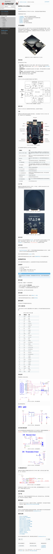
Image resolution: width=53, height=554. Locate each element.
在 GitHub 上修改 (33, 545)
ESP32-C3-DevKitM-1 (4, 14)
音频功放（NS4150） (23, 531)
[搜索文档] (8, 8)
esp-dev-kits (8, 3)
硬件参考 (3, 22)
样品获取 (4, 25)
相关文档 (3, 26)
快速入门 (33, 295)
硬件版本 (4, 23)
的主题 (35, 550)
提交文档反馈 (21, 545)
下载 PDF (47, 1)
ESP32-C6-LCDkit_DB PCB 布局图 (25, 526)
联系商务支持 (43, 546)
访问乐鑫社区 (43, 545)
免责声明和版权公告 (4, 33)
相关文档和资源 (3, 32)
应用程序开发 (4, 20)
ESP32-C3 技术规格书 (23, 516)
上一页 (20, 539)
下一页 (48, 539)
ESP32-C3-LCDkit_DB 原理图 (24, 522)
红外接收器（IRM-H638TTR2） (25, 530)
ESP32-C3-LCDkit (3, 16)
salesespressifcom (42, 536)
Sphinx (21, 550)
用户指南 (3, 17)
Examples (20, 242)
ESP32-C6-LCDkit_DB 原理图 (24, 525)
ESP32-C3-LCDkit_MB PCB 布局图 (25, 521)
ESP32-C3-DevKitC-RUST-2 (5, 28)
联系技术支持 (43, 547)
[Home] (18, 2)
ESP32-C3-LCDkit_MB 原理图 (24, 520)
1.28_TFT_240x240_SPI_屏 (24, 527)
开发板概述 (4, 19)
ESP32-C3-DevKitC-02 (4, 13)
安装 (37, 295)
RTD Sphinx (32, 550)
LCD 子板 (47, 66)
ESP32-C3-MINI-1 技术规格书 (24, 517)
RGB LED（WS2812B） (23, 532)
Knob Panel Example (23, 250)
